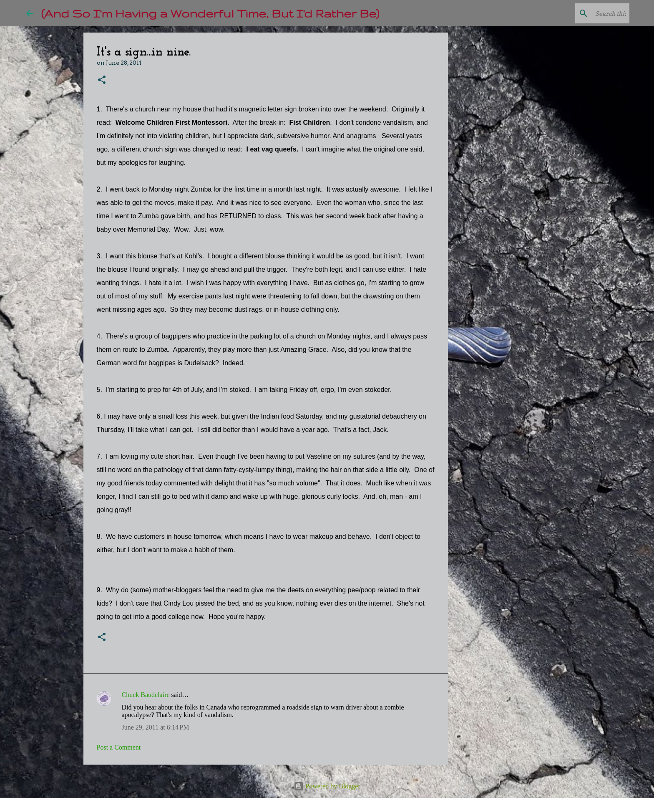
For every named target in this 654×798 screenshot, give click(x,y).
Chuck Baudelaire (146, 694)
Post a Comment (119, 747)
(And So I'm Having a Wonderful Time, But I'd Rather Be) (210, 13)
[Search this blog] (585, 13)
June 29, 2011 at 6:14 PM (155, 727)
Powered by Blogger (327, 786)
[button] (102, 80)
